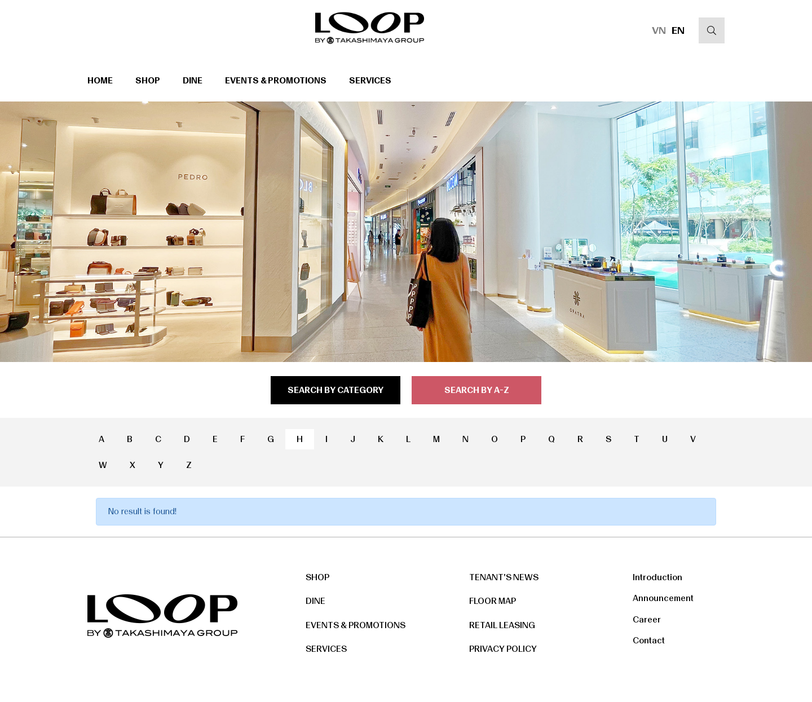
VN (659, 30)
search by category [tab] (335, 390)
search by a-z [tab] (476, 390)
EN (678, 30)
